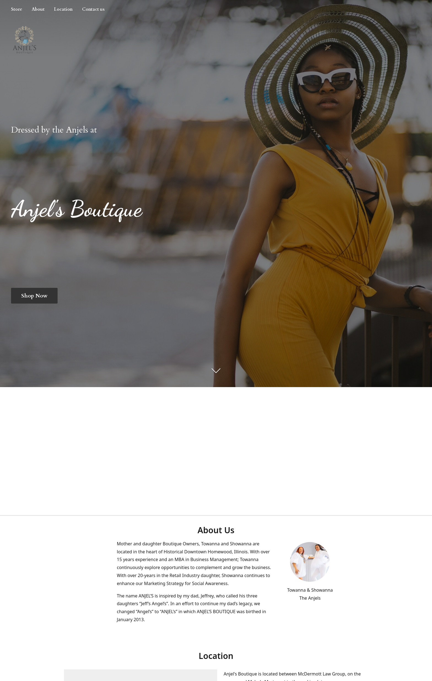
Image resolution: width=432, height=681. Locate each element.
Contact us (93, 9)
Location (63, 9)
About (38, 9)
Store (16, 9)
